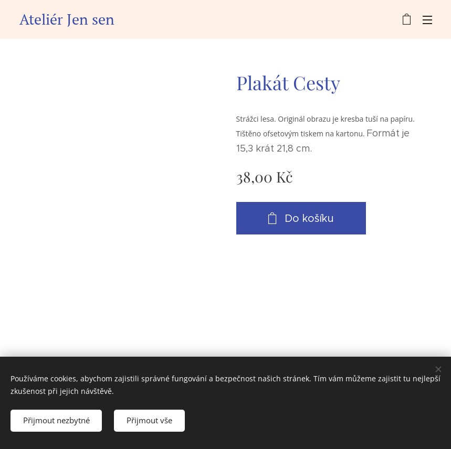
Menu (427, 19)
